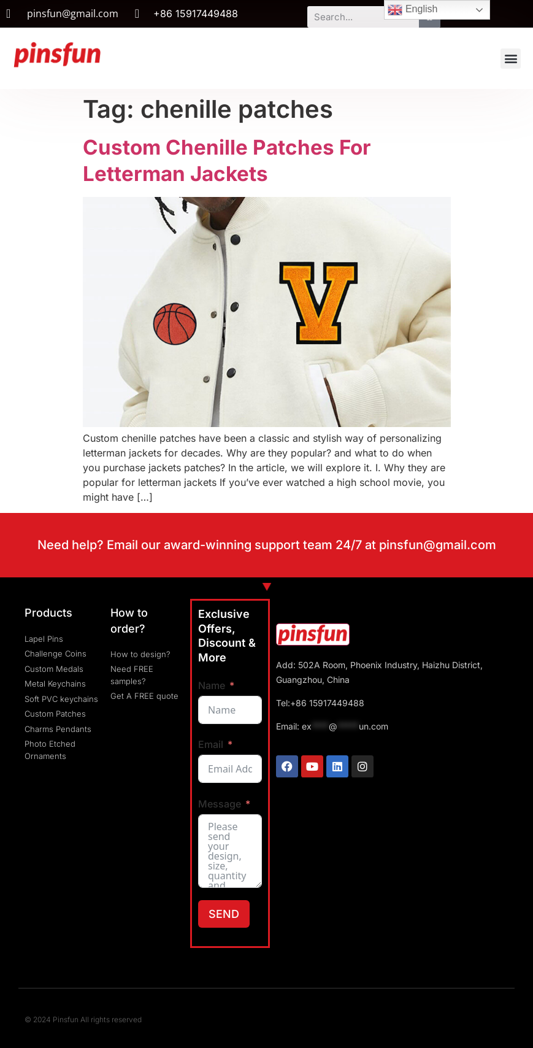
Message (219, 804)
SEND (224, 913)
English (412, 9)
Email (210, 744)
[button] (510, 58)
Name (211, 685)
